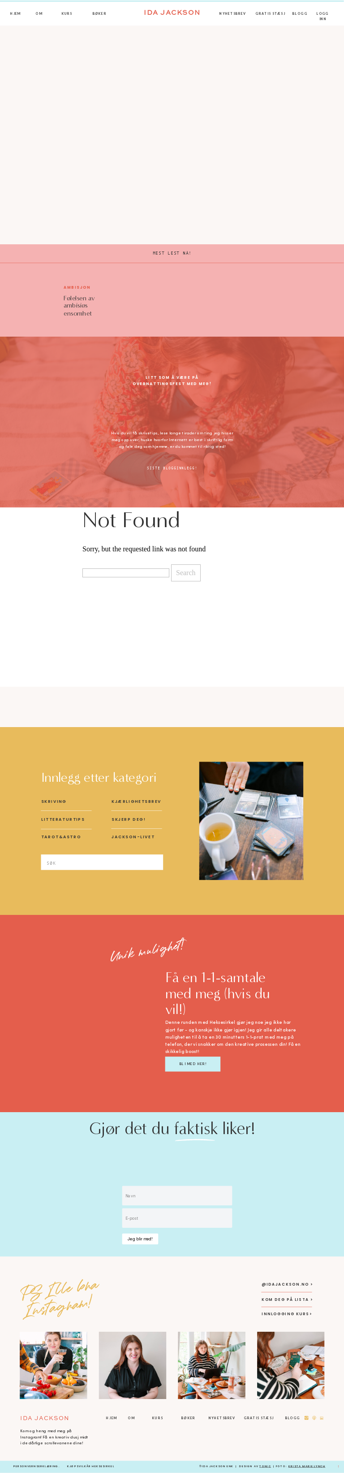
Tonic (265, 1466)
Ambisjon (77, 287)
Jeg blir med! (140, 1238)
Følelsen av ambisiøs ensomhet (79, 305)
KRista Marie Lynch (307, 1466)
